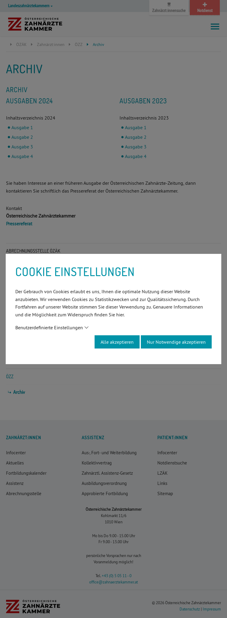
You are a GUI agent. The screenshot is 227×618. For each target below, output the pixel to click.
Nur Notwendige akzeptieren (176, 342)
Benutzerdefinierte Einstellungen (49, 327)
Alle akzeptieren (117, 342)
